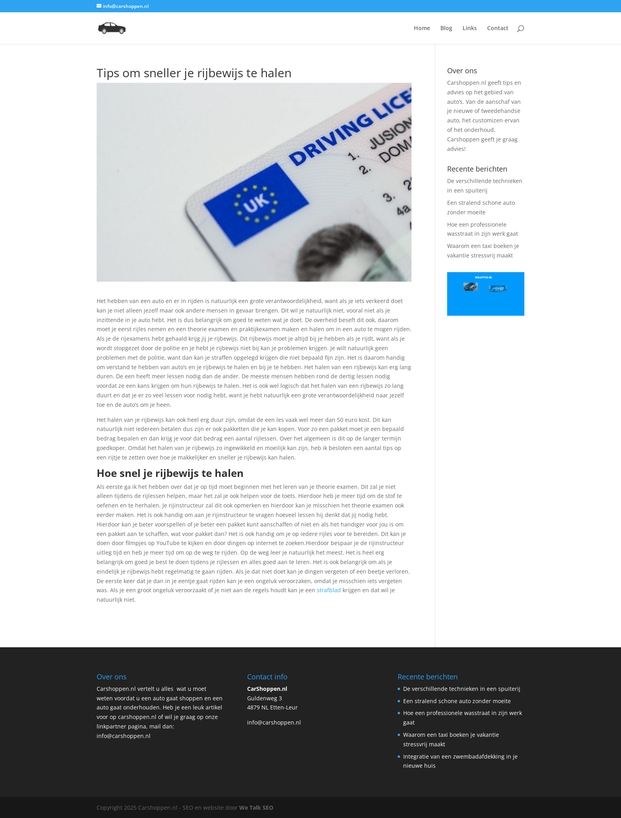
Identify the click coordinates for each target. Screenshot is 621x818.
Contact (498, 28)
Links (470, 28)
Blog (446, 28)
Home (422, 28)
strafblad (328, 590)
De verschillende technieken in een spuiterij (461, 688)
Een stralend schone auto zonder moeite (457, 701)
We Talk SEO (256, 807)
